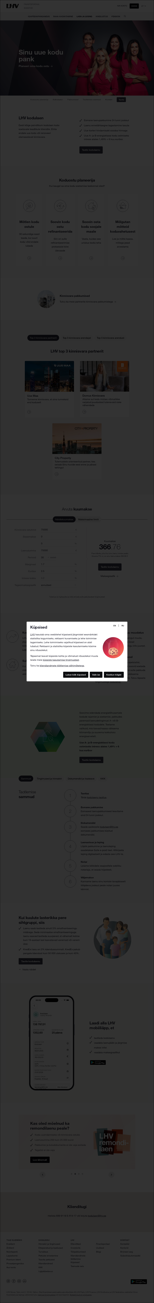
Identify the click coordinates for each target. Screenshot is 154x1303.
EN (114, 626)
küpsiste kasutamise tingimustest (61, 659)
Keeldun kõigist (113, 674)
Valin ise (96, 674)
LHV (32, 634)
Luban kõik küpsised (76, 674)
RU (123, 626)
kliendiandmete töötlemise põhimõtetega (62, 665)
